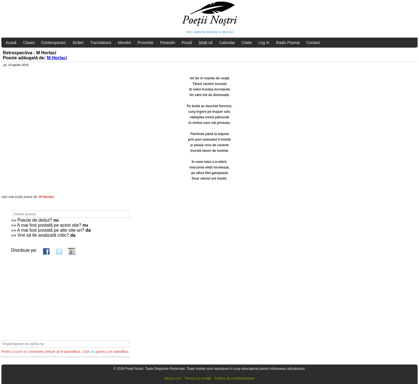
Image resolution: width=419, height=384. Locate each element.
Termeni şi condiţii (198, 378)
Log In (263, 42)
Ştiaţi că (205, 42)
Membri (124, 42)
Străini (78, 42)
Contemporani (53, 42)
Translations (100, 42)
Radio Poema (288, 42)
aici (92, 352)
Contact (313, 42)
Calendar (227, 42)
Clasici (29, 42)
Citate (247, 42)
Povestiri (167, 42)
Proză (187, 42)
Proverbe (146, 42)
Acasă (11, 42)
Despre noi (172, 378)
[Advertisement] (65, 295)
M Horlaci (57, 57)
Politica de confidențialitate (235, 378)
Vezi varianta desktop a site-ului (209, 32)
